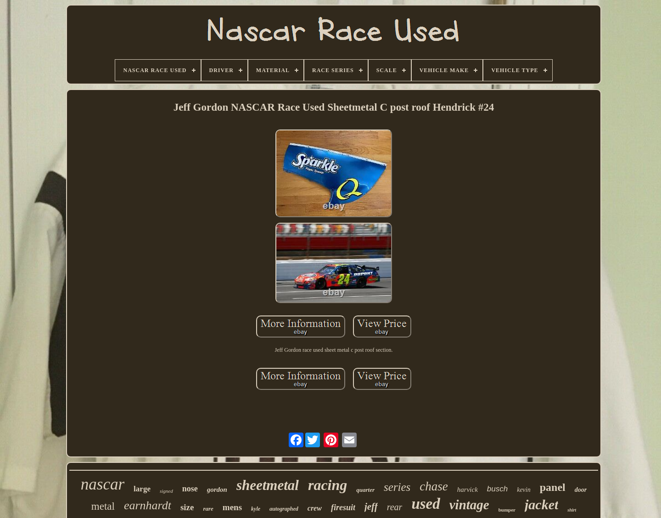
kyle (255, 509)
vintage (469, 504)
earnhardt (147, 505)
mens (232, 507)
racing (327, 485)
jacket (541, 504)
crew (315, 508)
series (397, 487)
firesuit (343, 507)
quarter (365, 489)
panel (553, 487)
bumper (507, 509)
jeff (371, 506)
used (425, 503)
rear (395, 507)
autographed (283, 509)
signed (166, 491)
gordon (217, 489)
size (187, 507)
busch (497, 488)
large (142, 488)
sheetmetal (267, 485)
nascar (102, 484)
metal (103, 506)
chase (434, 486)
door (581, 489)
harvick (467, 489)
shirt (571, 509)
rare (208, 508)
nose (190, 488)
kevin (524, 489)
